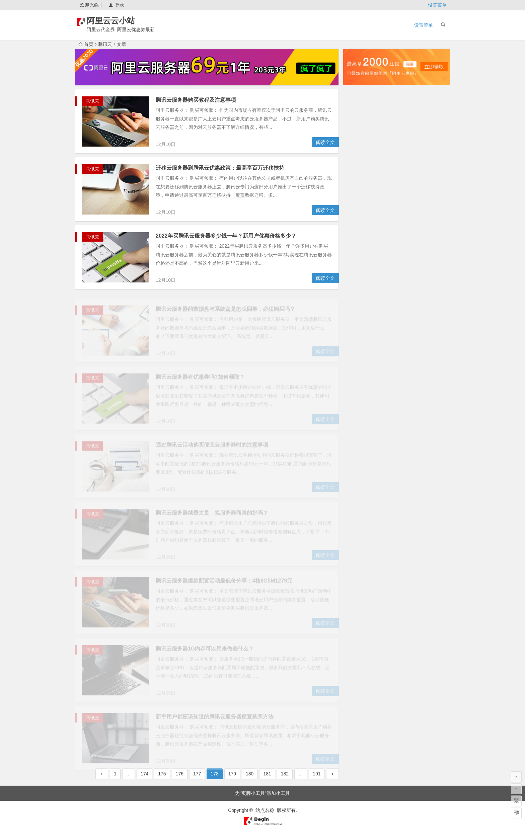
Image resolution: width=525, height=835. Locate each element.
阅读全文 (325, 142)
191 (316, 773)
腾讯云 (105, 44)
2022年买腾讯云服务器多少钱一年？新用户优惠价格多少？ (226, 236)
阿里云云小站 (119, 20)
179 (232, 773)
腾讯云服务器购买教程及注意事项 (196, 100)
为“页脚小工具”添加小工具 (262, 793)
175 (162, 773)
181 (267, 773)
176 (179, 773)
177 (197, 773)
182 (285, 773)
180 (249, 773)
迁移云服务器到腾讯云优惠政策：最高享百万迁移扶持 (220, 168)
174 (144, 773)
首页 (85, 44)
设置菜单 (437, 5)
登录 (116, 5)
